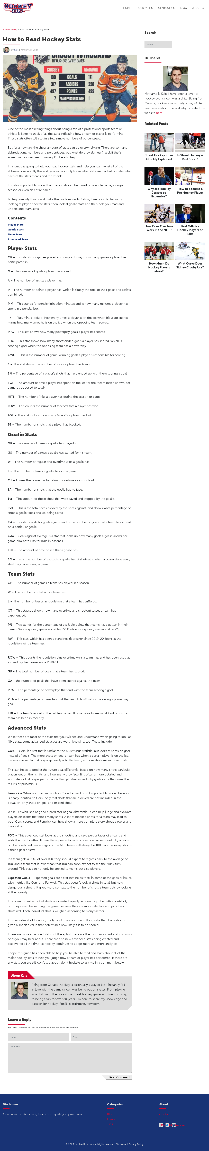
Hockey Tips (145, 7)
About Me (198, 7)
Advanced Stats (18, 239)
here (159, 113)
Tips (110, 1124)
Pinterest (180, 1125)
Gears (111, 1119)
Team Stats (15, 234)
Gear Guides (166, 7)
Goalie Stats (16, 229)
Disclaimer (121, 1144)
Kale (16, 49)
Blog (183, 7)
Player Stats (16, 224)
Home (127, 7)
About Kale (19, 975)
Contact (164, 1114)
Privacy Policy (136, 1144)
